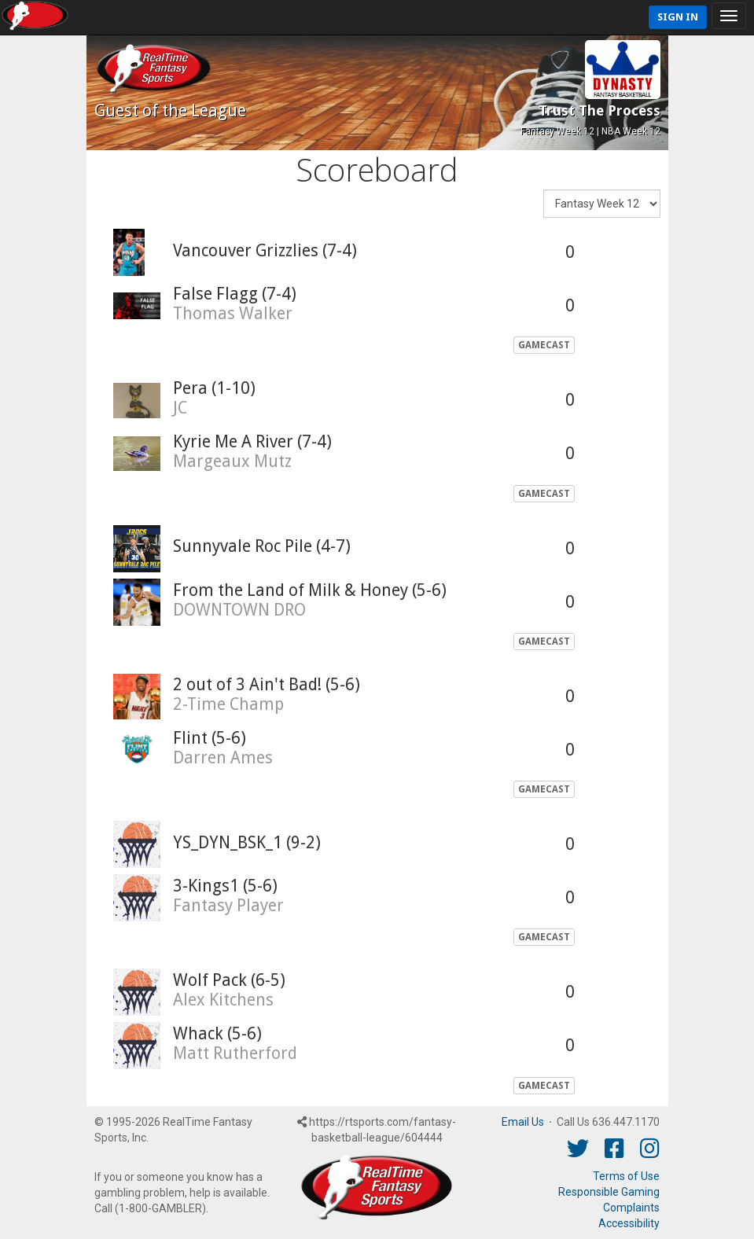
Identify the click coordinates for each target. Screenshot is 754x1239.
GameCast (544, 345)
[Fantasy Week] (601, 203)
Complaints (631, 1207)
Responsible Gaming (609, 1192)
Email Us (523, 1122)
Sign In (677, 17)
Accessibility (629, 1223)
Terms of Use (626, 1176)
